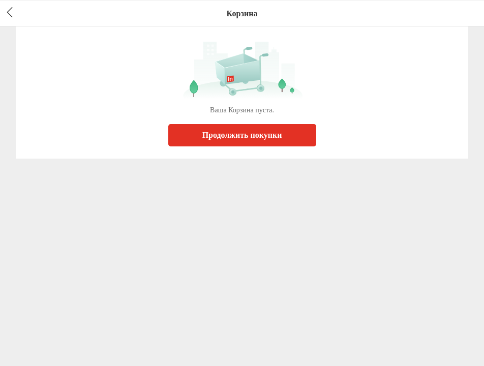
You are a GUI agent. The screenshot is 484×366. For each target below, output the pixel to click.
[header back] (9, 13)
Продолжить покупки (242, 135)
